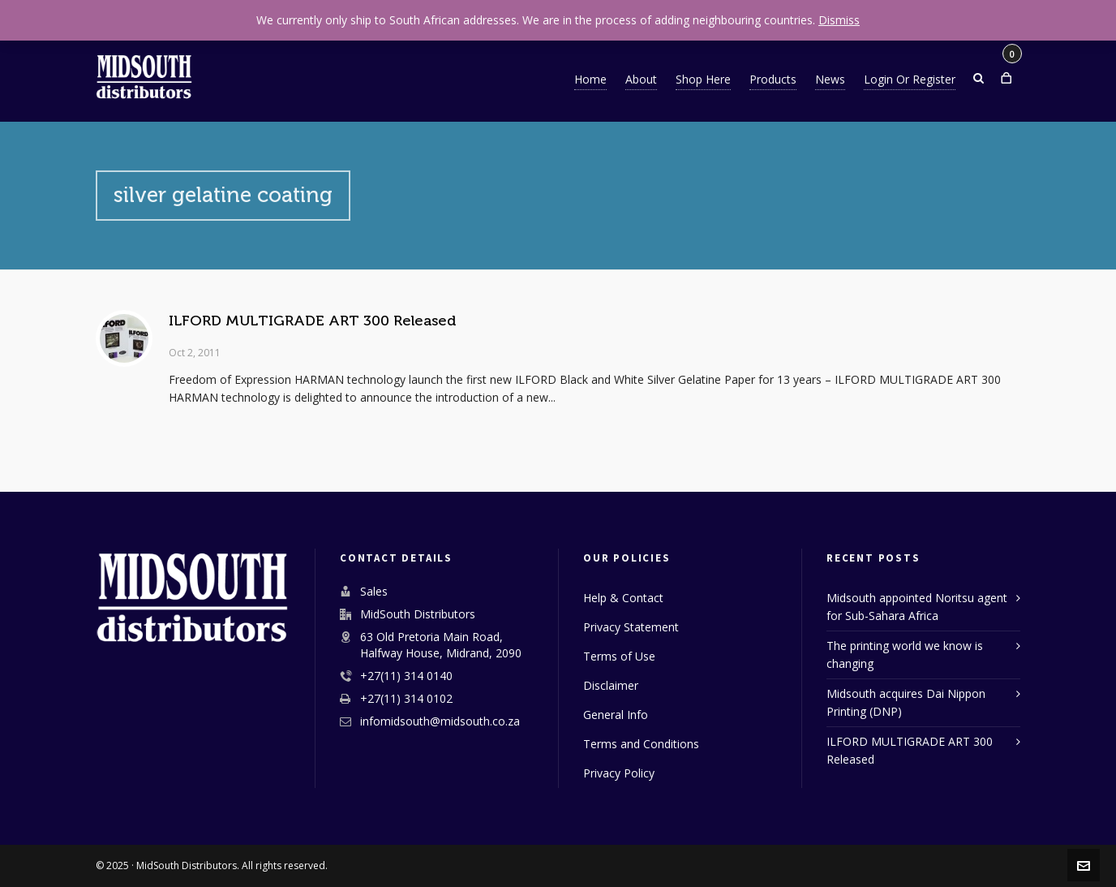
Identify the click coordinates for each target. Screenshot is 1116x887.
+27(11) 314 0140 (406, 675)
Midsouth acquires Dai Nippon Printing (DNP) (905, 702)
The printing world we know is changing (904, 654)
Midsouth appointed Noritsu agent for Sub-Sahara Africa (916, 606)
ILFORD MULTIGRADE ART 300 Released (312, 320)
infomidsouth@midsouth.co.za (440, 721)
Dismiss (839, 20)
